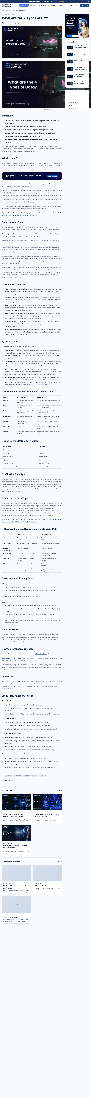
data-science (35, 775)
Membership (42, 5)
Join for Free (84, 5)
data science (8, 10)
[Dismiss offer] (88, 1)
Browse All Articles (7, 780)
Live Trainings (34, 5)
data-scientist (43, 775)
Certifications (24, 5)
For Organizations (52, 5)
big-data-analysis (17, 775)
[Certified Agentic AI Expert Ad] (77, 26)
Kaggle (4, 667)
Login (76, 5)
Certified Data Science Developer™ (12, 658)
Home (3, 10)
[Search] (67, 5)
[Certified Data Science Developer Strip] (32, 176)
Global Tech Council (31, 215)
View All (60, 790)
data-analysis (27, 775)
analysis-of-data (8, 775)
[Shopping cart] (71, 5)
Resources (62, 5)
